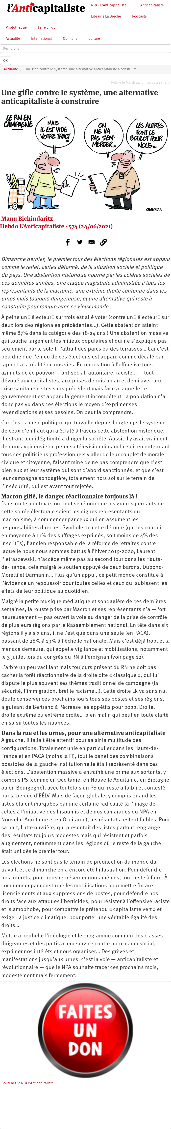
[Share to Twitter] (80, 242)
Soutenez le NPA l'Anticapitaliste (27, 1083)
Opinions (70, 39)
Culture (94, 39)
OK (5, 60)
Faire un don (47, 28)
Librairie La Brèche (106, 17)
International (41, 39)
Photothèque (16, 28)
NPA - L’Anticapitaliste (108, 5)
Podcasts (139, 17)
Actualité (13, 39)
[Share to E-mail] (92, 242)
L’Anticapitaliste (151, 5)
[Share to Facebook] (68, 242)
